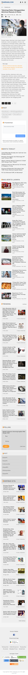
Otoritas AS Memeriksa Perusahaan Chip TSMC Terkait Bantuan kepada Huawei (12, 169)
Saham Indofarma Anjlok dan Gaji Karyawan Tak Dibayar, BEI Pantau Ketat (19, 236)
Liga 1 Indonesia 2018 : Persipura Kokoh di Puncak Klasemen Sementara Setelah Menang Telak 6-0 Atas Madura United (18, 209)
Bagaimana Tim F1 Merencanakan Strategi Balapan (18, 294)
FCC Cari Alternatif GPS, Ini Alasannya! (12, 172)
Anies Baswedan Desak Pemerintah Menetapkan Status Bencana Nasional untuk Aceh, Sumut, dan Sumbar (10, 400)
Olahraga (14, 214)
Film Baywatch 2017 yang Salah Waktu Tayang (19, 183)
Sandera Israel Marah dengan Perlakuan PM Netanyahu (18, 247)
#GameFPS (5, 473)
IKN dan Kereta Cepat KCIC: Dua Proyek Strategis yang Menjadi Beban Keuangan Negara (10, 581)
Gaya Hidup (15, 227)
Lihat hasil (22, 446)
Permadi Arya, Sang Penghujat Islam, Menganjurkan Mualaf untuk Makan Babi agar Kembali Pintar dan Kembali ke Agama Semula (9, 533)
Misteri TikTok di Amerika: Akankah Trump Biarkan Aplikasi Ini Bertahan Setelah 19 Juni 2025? (13, 67)
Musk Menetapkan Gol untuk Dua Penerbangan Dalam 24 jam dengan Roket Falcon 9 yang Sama (19, 195)
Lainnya (25, 304)
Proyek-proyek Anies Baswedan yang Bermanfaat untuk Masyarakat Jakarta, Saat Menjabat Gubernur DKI (19, 260)
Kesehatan (14, 275)
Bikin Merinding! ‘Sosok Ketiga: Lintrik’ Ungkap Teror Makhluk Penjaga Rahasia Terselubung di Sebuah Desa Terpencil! (9, 376)
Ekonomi (14, 239)
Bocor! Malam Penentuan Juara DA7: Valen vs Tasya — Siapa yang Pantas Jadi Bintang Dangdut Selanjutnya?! (10, 337)
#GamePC (5, 457)
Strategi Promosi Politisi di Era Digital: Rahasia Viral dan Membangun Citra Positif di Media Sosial (10, 559)
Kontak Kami (22, 649)
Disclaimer (5, 649)
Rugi (6, 436)
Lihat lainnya (22, 620)
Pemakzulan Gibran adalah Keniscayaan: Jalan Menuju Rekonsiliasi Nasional (9, 602)
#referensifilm (6, 464)
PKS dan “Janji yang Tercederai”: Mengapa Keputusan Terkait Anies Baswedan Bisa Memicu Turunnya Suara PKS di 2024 (10, 547)
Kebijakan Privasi (13, 649)
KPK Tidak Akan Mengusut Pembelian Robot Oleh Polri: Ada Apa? (9, 592)
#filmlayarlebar (7, 470)
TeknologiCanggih (6, 114)
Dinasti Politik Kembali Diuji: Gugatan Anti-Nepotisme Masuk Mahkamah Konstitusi (9, 498)
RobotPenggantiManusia (17, 111)
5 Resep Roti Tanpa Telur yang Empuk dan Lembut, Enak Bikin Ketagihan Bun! (19, 284)
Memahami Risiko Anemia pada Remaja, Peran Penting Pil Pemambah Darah (19, 272)
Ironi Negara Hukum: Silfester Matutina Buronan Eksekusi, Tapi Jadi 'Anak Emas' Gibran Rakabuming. (9, 509)
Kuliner (14, 287)
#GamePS (5, 460)
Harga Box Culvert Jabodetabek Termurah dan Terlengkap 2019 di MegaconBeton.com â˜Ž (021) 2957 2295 (18, 223)
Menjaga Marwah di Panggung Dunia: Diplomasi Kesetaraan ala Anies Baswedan (9, 487)
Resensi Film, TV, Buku (17, 185)
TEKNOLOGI (7, 7)
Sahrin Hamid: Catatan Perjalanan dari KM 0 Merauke (9, 520)
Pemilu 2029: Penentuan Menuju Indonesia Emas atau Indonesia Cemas (10, 613)
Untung (6, 441)
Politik (14, 265)
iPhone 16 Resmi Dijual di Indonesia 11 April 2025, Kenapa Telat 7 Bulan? (13, 161)
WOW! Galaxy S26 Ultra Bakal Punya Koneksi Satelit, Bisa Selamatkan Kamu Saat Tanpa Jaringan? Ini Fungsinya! (10, 388)
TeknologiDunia (17, 114)
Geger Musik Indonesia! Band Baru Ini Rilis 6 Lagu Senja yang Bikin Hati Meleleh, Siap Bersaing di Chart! (10, 325)
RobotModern (5, 111)
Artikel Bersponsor (14, 647)
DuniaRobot (5, 117)
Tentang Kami (5, 647)
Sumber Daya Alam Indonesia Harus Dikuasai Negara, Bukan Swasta (10, 571)
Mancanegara (15, 199)
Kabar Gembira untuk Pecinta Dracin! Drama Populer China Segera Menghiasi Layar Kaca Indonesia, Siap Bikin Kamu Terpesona (10, 413)
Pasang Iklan (23, 647)
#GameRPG (5, 467)
